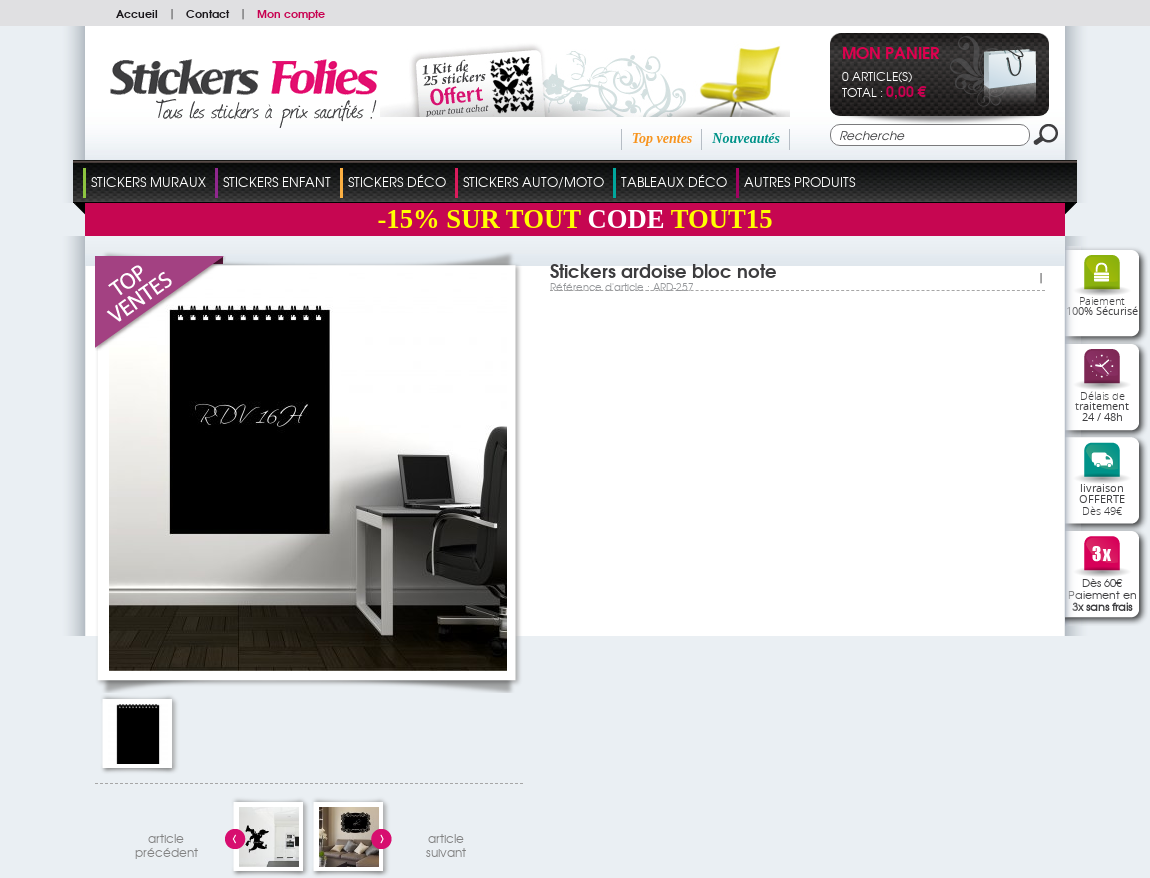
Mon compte (291, 13)
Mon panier (890, 54)
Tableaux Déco (674, 181)
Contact (207, 13)
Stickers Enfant (277, 181)
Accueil (137, 13)
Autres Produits (799, 181)
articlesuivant (446, 842)
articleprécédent (166, 842)
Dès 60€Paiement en (1102, 594)
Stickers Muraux (148, 181)
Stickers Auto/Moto (533, 181)
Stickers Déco (397, 181)
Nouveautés (746, 138)
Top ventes (662, 138)
